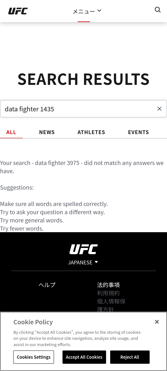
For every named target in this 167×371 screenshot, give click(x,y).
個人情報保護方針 (111, 305)
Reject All (129, 357)
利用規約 (108, 293)
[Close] (157, 322)
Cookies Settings (33, 357)
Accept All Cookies (84, 357)
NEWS (47, 132)
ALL (11, 132)
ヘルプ (47, 284)
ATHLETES (91, 132)
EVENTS (138, 132)
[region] (83, 341)
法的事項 (108, 284)
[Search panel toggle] (158, 10)
